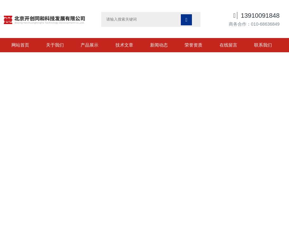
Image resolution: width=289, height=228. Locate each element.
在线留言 (228, 45)
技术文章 (124, 45)
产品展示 (89, 45)
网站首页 (20, 45)
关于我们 (55, 45)
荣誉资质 (193, 45)
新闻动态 (159, 45)
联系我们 (263, 45)
